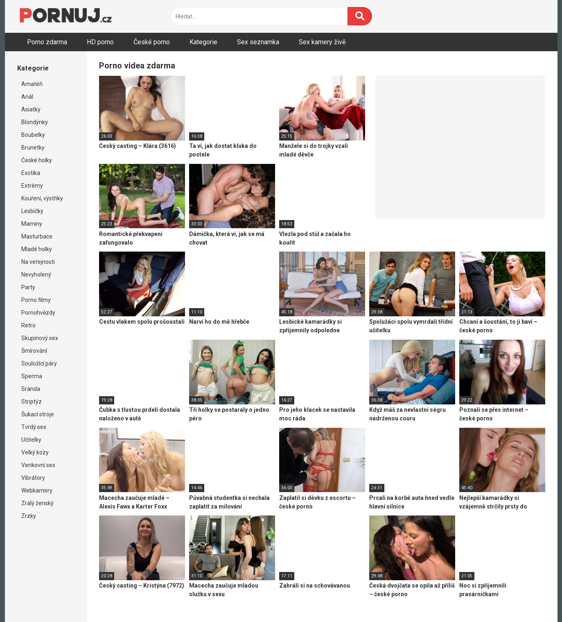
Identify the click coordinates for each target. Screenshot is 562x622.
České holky (36, 160)
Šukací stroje (37, 414)
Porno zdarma (47, 42)
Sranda (30, 389)
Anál (27, 96)
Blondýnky (34, 122)
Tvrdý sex (33, 427)
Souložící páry (39, 363)
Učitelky (31, 439)
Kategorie (203, 42)
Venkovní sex (38, 465)
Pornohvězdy (38, 312)
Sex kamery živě (322, 42)
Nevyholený (36, 274)
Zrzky (28, 516)
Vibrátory (33, 477)
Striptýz (31, 401)
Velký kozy (35, 452)
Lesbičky (32, 211)
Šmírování (34, 350)
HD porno (100, 42)
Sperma (31, 376)
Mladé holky (36, 249)
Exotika (30, 173)
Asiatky (31, 109)
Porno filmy (36, 300)
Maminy (31, 223)
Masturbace (36, 236)
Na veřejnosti (38, 262)
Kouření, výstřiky (42, 198)
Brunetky (33, 147)
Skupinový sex (39, 338)
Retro (28, 325)
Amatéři (32, 84)
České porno (151, 42)
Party (28, 287)
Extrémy (32, 185)
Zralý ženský (37, 503)
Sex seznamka (258, 42)
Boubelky (33, 135)
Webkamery (36, 490)
